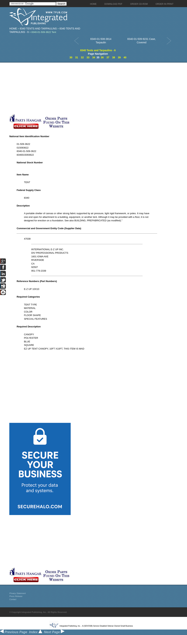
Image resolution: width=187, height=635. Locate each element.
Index (35, 632)
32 (82, 57)
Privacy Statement (17, 593)
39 (119, 57)
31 (76, 57)
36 (102, 57)
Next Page (54, 632)
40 (124, 57)
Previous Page (13, 632)
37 (107, 57)
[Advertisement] (87, 88)
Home (13, 28)
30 (71, 57)
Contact (12, 599)
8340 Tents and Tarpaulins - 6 (98, 50)
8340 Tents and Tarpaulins (38, 28)
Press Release (15, 596)
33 (88, 57)
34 (93, 57)
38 (113, 57)
